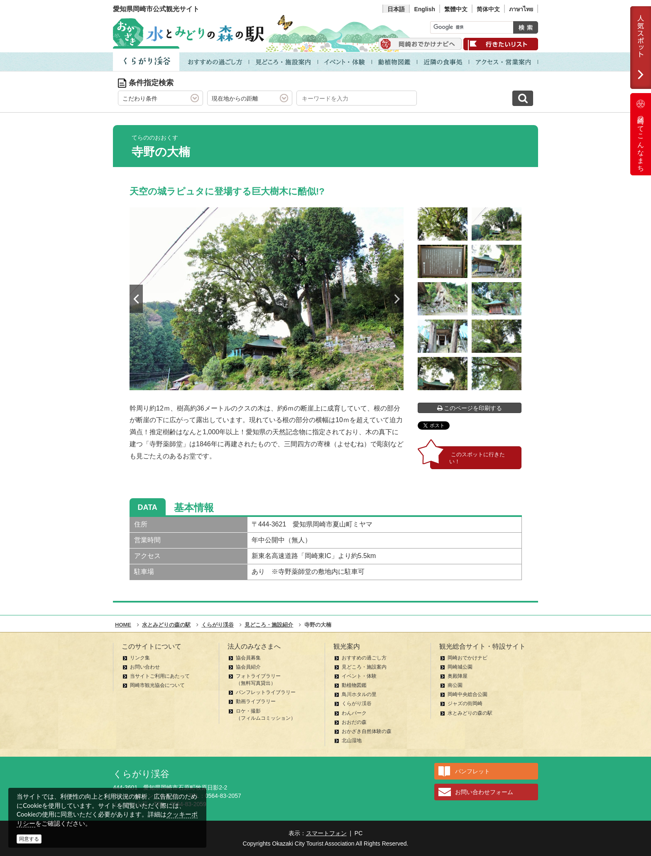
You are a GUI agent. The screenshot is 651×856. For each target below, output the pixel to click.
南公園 (455, 685)
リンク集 (140, 658)
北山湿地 (352, 740)
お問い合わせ (145, 667)
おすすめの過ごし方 (364, 658)
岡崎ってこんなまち (640, 134)
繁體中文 (455, 9)
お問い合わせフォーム (484, 792)
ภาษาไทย (521, 9)
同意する (29, 839)
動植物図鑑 (354, 685)
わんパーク (354, 713)
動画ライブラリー (256, 701)
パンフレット (472, 771)
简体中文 (488, 9)
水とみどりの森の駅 (470, 713)
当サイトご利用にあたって (160, 676)
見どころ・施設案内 (364, 667)
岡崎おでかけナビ (467, 658)
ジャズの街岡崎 (465, 703)
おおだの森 (354, 722)
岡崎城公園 (460, 667)
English (424, 9)
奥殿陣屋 (457, 676)
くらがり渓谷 (357, 703)
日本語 (396, 9)
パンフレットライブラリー (266, 692)
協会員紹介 (248, 667)
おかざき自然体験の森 (367, 731)
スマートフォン (326, 833)
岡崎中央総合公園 (467, 694)
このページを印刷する (469, 408)
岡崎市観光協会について (157, 685)
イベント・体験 (359, 676)
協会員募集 (248, 658)
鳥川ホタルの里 (359, 694)
